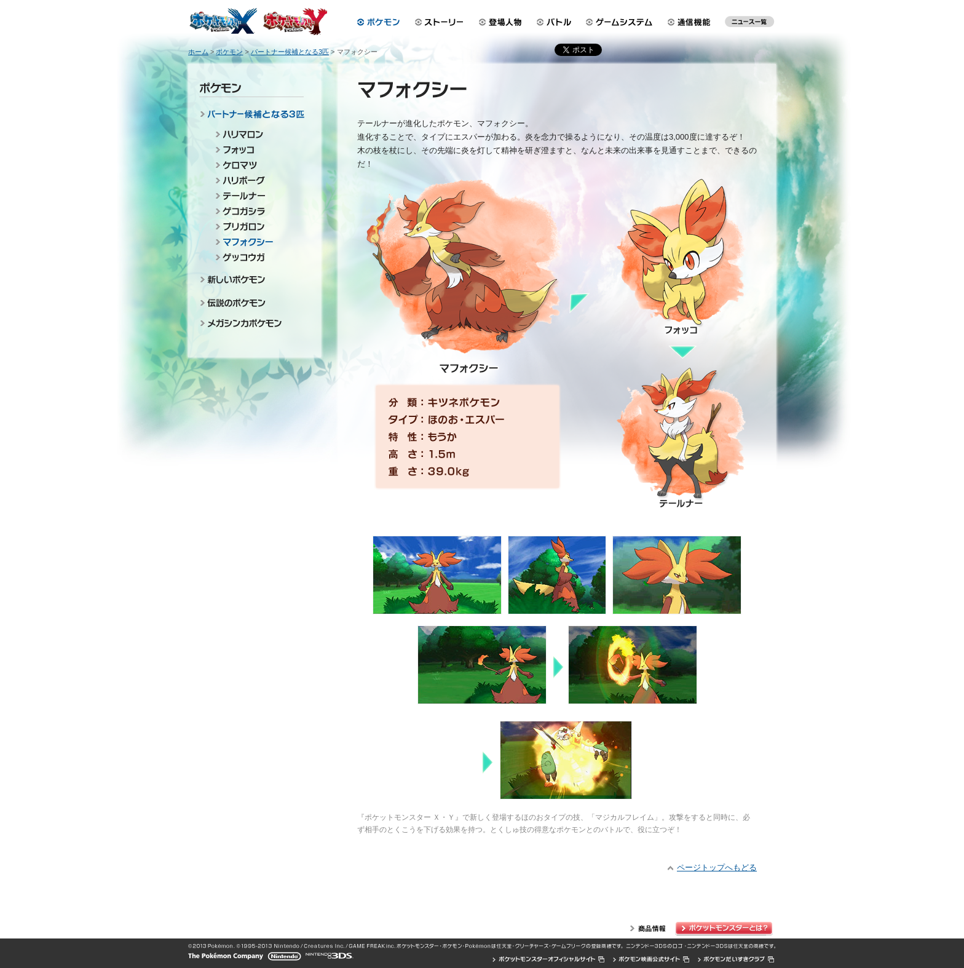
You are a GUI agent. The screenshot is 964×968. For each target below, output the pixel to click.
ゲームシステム (621, 22)
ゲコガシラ (257, 211)
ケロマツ (257, 165)
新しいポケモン (254, 281)
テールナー (257, 195)
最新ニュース (749, 24)
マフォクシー (257, 242)
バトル (555, 22)
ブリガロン (257, 226)
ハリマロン (257, 134)
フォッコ (257, 149)
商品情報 (648, 928)
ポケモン (378, 22)
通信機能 (692, 22)
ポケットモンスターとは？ (725, 928)
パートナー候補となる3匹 (254, 116)
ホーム (198, 51)
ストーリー (439, 22)
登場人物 (500, 22)
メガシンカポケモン (254, 324)
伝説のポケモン (254, 302)
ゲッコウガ (257, 257)
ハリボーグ (257, 180)
